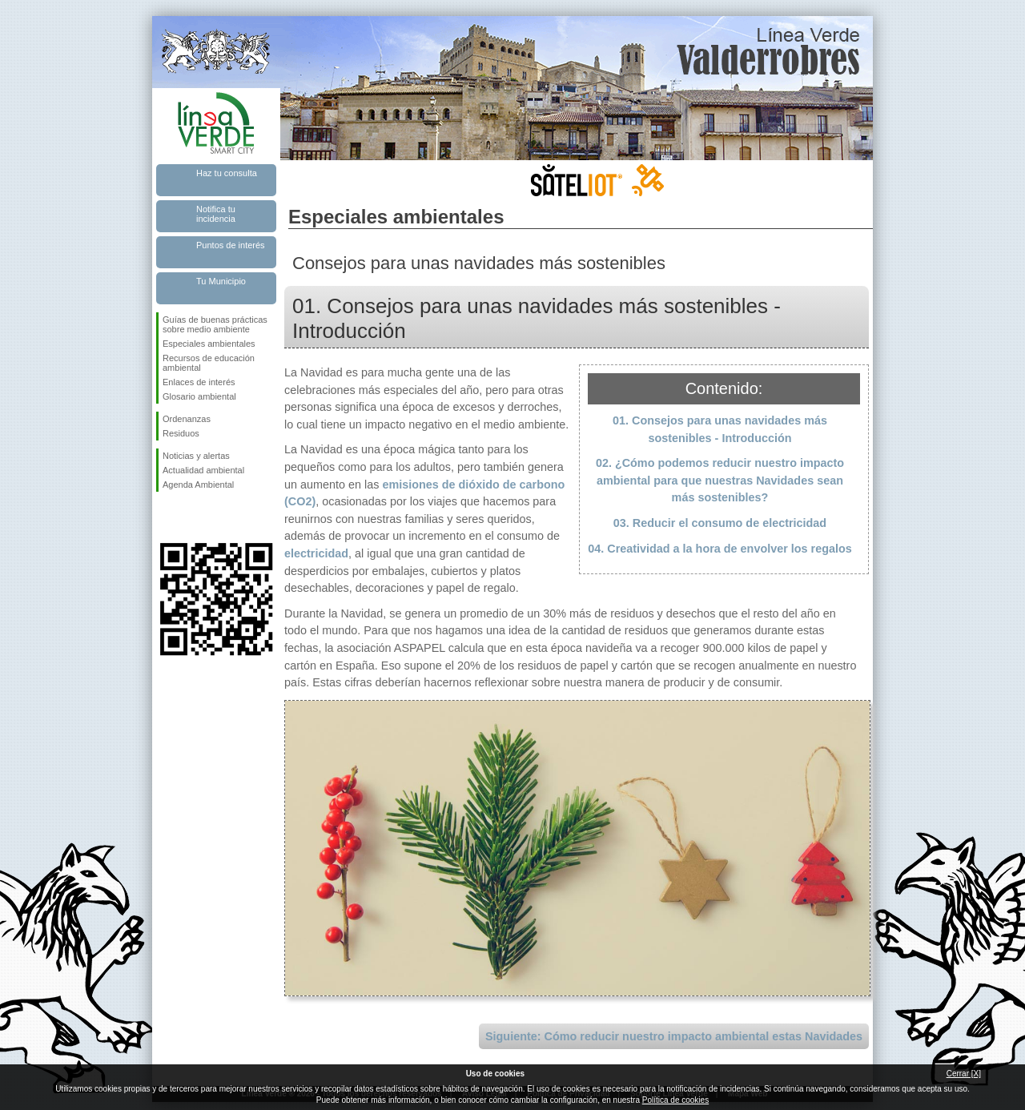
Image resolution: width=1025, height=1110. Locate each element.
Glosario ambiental (199, 396)
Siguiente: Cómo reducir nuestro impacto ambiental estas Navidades (673, 1036)
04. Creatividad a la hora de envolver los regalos (720, 548)
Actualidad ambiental (203, 470)
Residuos (181, 433)
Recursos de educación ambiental (209, 362)
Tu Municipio (221, 281)
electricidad (316, 553)
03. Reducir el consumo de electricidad (719, 523)
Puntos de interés (230, 245)
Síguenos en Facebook (165, 517)
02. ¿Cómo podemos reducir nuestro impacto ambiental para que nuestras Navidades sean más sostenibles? (720, 480)
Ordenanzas (187, 419)
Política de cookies (675, 1100)
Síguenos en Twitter (192, 517)
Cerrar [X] (964, 1073)
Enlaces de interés (199, 382)
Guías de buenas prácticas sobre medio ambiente (215, 324)
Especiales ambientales (209, 343)
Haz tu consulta (226, 173)
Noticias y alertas (196, 455)
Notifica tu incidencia (215, 213)
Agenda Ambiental (198, 484)
